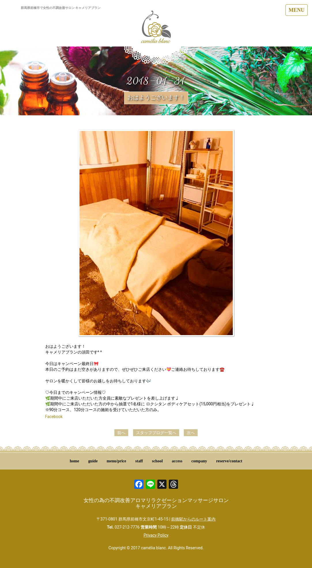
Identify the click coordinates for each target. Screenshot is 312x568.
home (74, 461)
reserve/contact (229, 461)
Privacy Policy (155, 535)
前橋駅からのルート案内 (193, 519)
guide (93, 461)
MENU (297, 10)
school (157, 461)
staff (139, 461)
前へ (121, 432)
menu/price (116, 461)
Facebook (54, 416)
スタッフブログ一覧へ (156, 432)
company (199, 461)
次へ (191, 432)
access (177, 461)
